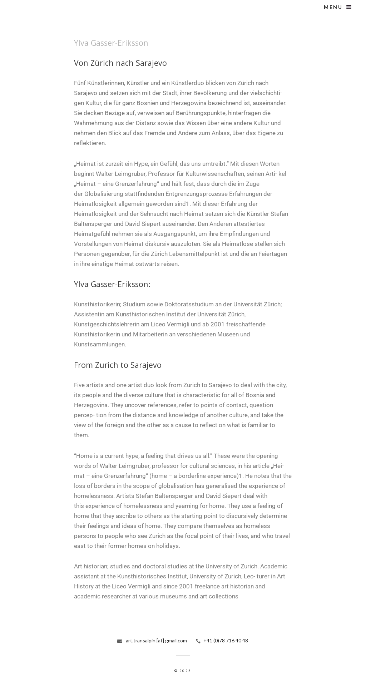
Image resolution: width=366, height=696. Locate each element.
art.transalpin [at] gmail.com (156, 640)
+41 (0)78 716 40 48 (225, 640)
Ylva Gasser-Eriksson (111, 43)
